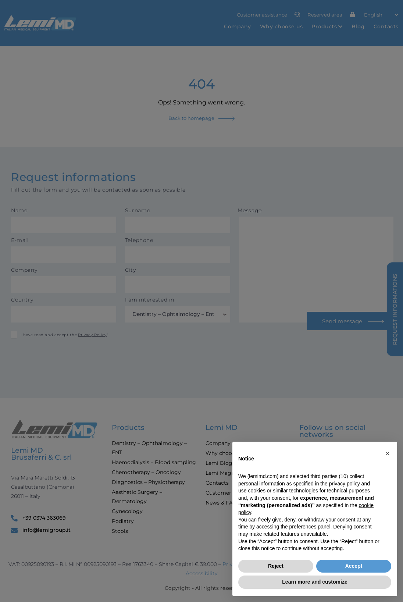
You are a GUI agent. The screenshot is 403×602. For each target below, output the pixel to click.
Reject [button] (275, 566)
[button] (387, 453)
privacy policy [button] (344, 484)
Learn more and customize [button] (314, 582)
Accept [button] (354, 566)
